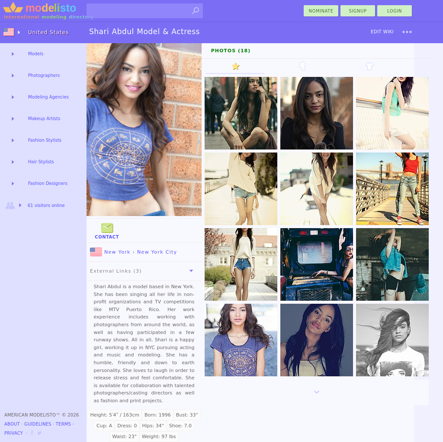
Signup (358, 11)
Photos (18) (231, 51)
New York (110, 252)
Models (35, 53)
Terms (63, 424)
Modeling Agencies (48, 97)
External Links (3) (143, 271)
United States (48, 32)
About (12, 424)
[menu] (407, 32)
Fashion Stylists (44, 140)
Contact (107, 230)
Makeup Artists (44, 118)
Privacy (13, 433)
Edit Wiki (382, 31)
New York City (157, 252)
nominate (321, 11)
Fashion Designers (47, 183)
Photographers (44, 75)
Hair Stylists (41, 161)
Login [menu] (394, 11)
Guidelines (37, 424)
